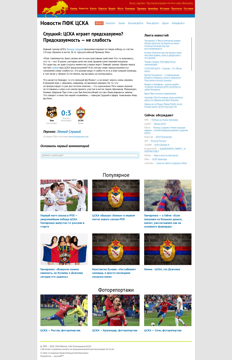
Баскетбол (110, 23)
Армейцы (153, 8)
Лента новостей (156, 35)
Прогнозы (176, 8)
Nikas (146, 159)
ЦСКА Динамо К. (162, 144)
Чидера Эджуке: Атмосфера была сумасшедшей (160, 63)
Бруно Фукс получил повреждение (160, 93)
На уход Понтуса (158, 141)
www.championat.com (78, 136)
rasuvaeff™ (59, 356)
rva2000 (148, 144)
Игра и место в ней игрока (166, 155)
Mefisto (147, 155)
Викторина (83, 353)
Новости (83, 8)
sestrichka (148, 163)
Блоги (93, 8)
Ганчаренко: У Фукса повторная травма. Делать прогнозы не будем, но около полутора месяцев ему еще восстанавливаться (162, 44)
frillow (147, 127)
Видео (112, 8)
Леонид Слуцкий (74, 49)
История (164, 8)
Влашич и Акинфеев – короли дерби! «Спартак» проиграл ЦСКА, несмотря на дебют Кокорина (162, 87)
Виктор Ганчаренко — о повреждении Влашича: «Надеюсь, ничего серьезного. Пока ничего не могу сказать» (163, 78)
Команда (130, 8)
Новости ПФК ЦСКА (64, 23)
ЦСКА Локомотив (164, 137)
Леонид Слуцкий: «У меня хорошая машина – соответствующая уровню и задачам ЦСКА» (166, 130)
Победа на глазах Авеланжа (165, 120)
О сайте (43, 353)
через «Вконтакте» (184, 3)
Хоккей (121, 23)
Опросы (102, 8)
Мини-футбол (153, 23)
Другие (165, 23)
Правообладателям (69, 353)
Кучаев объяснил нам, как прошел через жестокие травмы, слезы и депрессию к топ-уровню (163, 55)
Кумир (73, 8)
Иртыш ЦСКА (160, 123)
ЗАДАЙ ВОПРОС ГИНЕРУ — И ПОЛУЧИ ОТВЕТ (165, 150)
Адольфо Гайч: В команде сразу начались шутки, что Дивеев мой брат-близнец (163, 98)
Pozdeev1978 (150, 148)
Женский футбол (135, 23)
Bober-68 (148, 137)
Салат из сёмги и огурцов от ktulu (171, 163)
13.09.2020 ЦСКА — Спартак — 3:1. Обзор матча (163, 69)
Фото (120, 8)
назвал (55, 67)
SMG (146, 120)
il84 (146, 141)
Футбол (99, 23)
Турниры (141, 8)
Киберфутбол (178, 23)
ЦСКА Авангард (159, 159)
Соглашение (53, 353)
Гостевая (188, 8)
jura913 (147, 123)
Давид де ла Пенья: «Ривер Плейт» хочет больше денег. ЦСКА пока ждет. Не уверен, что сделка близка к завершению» (163, 107)
